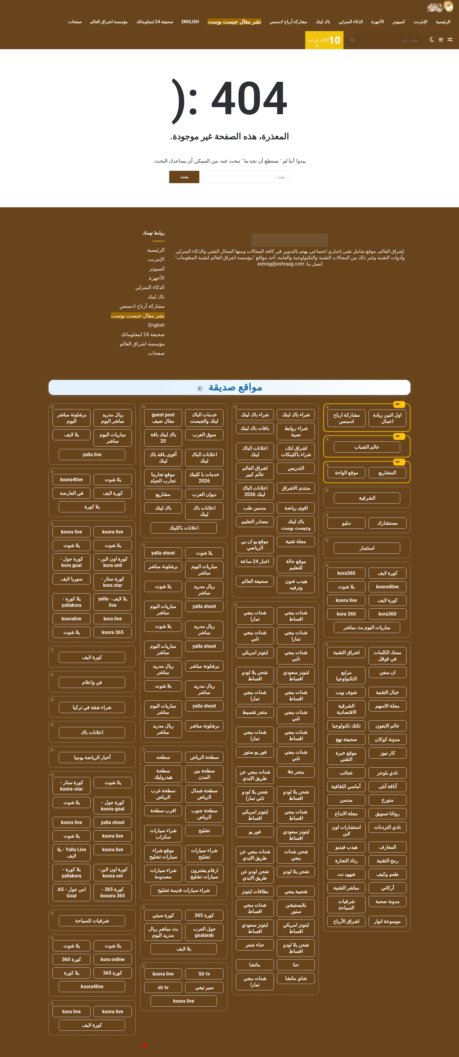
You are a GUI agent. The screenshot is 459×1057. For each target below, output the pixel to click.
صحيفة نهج (346, 739)
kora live (112, 619)
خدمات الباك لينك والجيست (204, 418)
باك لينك (323, 21)
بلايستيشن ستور (296, 908)
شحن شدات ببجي (296, 855)
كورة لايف (387, 573)
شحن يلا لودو (296, 871)
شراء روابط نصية (296, 431)
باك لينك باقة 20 (163, 438)
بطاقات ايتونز (255, 891)
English (190, 21)
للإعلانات (134, 1046)
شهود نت (346, 874)
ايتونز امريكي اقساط (255, 815)
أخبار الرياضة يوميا (92, 757)
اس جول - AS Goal (72, 893)
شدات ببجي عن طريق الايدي (254, 775)
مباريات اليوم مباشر (204, 570)
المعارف (387, 847)
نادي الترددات (387, 827)
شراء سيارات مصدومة (163, 874)
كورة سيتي (163, 915)
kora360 (346, 573)
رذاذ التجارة (346, 861)
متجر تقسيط (254, 712)
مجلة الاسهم (387, 706)
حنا (296, 965)
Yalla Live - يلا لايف (71, 853)
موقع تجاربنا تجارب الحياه (163, 478)
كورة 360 (71, 959)
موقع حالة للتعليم (296, 565)
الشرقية (367, 498)
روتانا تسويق (387, 814)
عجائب (346, 773)
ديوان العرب (204, 494)
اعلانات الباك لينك (254, 451)
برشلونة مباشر (163, 566)
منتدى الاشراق (296, 488)
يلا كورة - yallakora (71, 602)
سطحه (163, 757)
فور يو (255, 832)
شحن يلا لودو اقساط (254, 676)
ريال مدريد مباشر (204, 590)
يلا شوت (346, 587)
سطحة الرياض (204, 757)
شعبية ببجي (295, 891)
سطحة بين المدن (204, 774)
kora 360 (346, 614)
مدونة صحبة (387, 901)
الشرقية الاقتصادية (346, 709)
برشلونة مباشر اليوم (71, 418)
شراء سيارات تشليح (204, 854)
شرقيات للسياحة (92, 921)
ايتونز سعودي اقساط (296, 676)
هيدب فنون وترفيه (296, 584)
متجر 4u (296, 772)
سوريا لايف (71, 579)
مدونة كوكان (387, 739)
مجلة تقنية (296, 541)
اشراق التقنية (346, 652)
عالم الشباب (366, 447)
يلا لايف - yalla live (112, 602)
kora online (113, 959)
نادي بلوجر (387, 773)
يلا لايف (183, 949)
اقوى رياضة (296, 508)
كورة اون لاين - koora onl (113, 873)
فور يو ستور (255, 752)
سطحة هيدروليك (163, 774)
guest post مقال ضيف (163, 418)
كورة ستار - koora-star (71, 786)
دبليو (346, 523)
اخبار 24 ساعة (254, 561)
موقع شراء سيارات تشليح (163, 854)
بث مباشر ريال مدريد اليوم (163, 932)
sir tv (163, 987)
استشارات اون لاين (346, 830)
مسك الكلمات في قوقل (387, 656)
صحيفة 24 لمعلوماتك (154, 21)
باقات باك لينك (254, 428)
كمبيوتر (398, 21)
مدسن (346, 800)
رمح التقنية (387, 861)
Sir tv (204, 974)
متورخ (387, 800)
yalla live (92, 454)
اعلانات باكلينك (183, 528)
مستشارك (387, 523)
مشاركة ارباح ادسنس (346, 418)
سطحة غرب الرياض (163, 794)
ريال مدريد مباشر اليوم (112, 418)
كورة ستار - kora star (112, 582)
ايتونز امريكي (255, 652)
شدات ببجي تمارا (254, 616)
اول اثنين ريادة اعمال (387, 418)
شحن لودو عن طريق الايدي (255, 875)
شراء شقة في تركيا (92, 707)
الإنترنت (420, 21)
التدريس (296, 468)
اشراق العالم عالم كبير (254, 471)
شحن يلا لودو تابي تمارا (254, 795)
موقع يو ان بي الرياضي (254, 545)
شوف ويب (346, 692)
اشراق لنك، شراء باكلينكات (296, 451)
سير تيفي (204, 987)
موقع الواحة (346, 473)
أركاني (387, 888)
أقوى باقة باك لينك (163, 458)
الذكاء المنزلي (351, 21)
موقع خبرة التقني (346, 756)
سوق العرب (204, 435)
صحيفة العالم (255, 581)
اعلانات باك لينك (204, 511)
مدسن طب (254, 508)
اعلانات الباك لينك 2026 (254, 491)
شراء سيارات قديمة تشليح (184, 890)
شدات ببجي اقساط (295, 616)
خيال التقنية (387, 692)
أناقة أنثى (387, 786)
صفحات (75, 21)
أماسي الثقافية (346, 786)
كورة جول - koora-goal (113, 806)
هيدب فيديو (346, 847)
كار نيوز (387, 753)
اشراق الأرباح (346, 921)
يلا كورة (92, 507)
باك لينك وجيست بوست (296, 525)
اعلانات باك (92, 732)
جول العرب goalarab (204, 932)
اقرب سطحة (163, 810)
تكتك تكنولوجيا (346, 726)
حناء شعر (254, 945)
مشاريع (163, 494)
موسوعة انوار (387, 921)
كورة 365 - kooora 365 (112, 893)
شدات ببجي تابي (254, 636)
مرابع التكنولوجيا (346, 676)
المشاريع (387, 473)
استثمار (366, 548)
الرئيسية (443, 21)
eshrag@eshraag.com (280, 264)
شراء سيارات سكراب (163, 834)
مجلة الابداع (346, 814)
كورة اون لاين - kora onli (113, 562)
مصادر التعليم (254, 521)
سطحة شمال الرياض (204, 794)
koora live (346, 600)
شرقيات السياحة (346, 905)
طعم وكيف (387, 874)
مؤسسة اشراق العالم (109, 21)
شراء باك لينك (296, 415)
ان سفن (387, 672)
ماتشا (254, 965)
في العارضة (71, 493)
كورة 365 (204, 915)
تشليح (204, 830)
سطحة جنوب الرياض (204, 814)
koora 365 (112, 632)
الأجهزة (377, 21)
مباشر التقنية (346, 888)
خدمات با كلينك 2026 (204, 478)
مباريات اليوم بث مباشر (367, 627)
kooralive (71, 619)
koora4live (387, 587)
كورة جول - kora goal (71, 562)
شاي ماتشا (296, 978)
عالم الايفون (387, 726)
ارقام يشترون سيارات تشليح (204, 874)
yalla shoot (163, 553)
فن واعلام (92, 682)
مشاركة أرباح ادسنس (288, 21)
